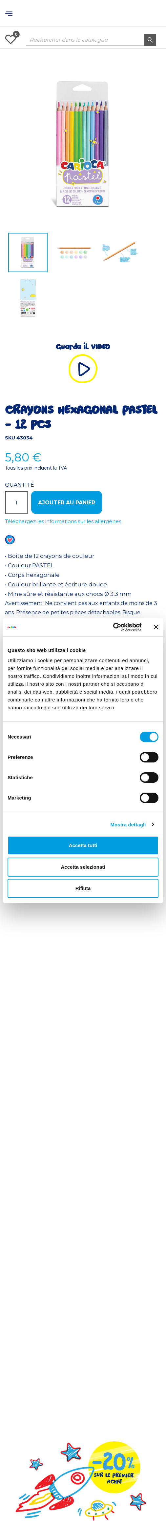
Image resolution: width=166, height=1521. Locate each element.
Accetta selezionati (83, 867)
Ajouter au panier (66, 502)
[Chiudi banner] (156, 627)
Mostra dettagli (128, 824)
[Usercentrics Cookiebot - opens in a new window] (113, 627)
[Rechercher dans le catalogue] (91, 40)
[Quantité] (16, 502)
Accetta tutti (83, 845)
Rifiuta (83, 888)
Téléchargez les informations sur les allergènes (63, 521)
